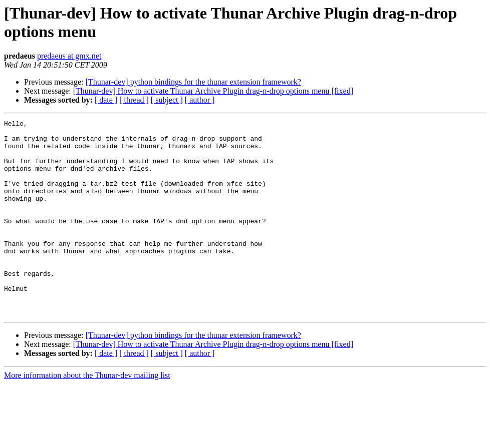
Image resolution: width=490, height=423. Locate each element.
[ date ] (106, 100)
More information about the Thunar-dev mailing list (87, 414)
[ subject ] (167, 100)
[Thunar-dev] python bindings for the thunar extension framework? (193, 82)
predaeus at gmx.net (69, 56)
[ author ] (200, 100)
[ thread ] (134, 100)
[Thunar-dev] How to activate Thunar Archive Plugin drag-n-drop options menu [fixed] (213, 91)
